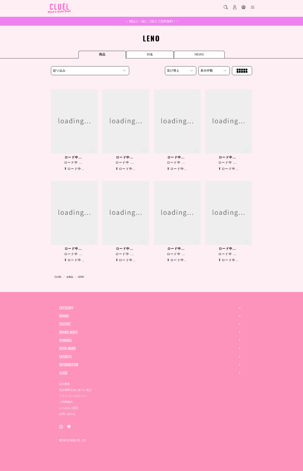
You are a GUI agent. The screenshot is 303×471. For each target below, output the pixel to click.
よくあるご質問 (68, 407)
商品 (98, 54)
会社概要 (64, 384)
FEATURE (65, 324)
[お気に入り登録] (92, 150)
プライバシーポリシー (72, 396)
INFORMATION (68, 364)
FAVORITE (65, 356)
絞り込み (59, 70)
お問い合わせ (67, 414)
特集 (150, 54)
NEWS (203, 54)
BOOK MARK (67, 348)
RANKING (65, 340)
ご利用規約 (66, 401)
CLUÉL (58, 277)
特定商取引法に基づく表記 (75, 390)
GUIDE (63, 373)
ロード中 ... (73, 162)
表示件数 (206, 70)
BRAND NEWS (68, 332)
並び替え (173, 70)
